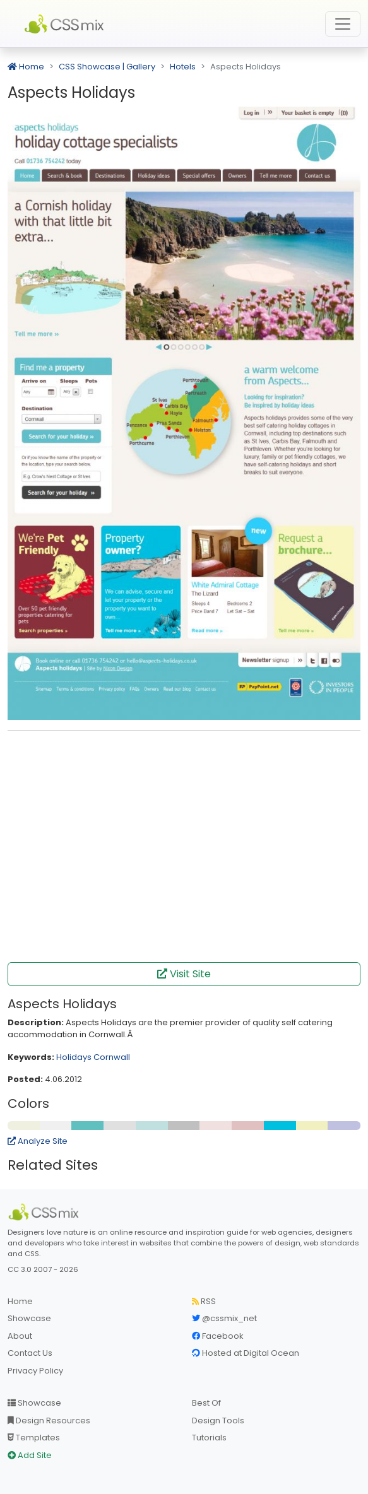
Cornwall (111, 1057)
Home (26, 67)
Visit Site (184, 974)
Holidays (74, 1057)
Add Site (30, 1455)
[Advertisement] (184, 760)
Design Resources (49, 1420)
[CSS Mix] (45, 1212)
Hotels (183, 67)
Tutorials (209, 1438)
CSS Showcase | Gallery (107, 67)
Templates (34, 1438)
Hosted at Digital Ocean (245, 1353)
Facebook (218, 1336)
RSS (204, 1301)
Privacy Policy (35, 1371)
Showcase (29, 1318)
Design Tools (218, 1420)
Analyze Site (38, 1141)
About (20, 1336)
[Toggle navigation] (342, 24)
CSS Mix (66, 24)
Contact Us (30, 1353)
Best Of (206, 1403)
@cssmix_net (224, 1318)
